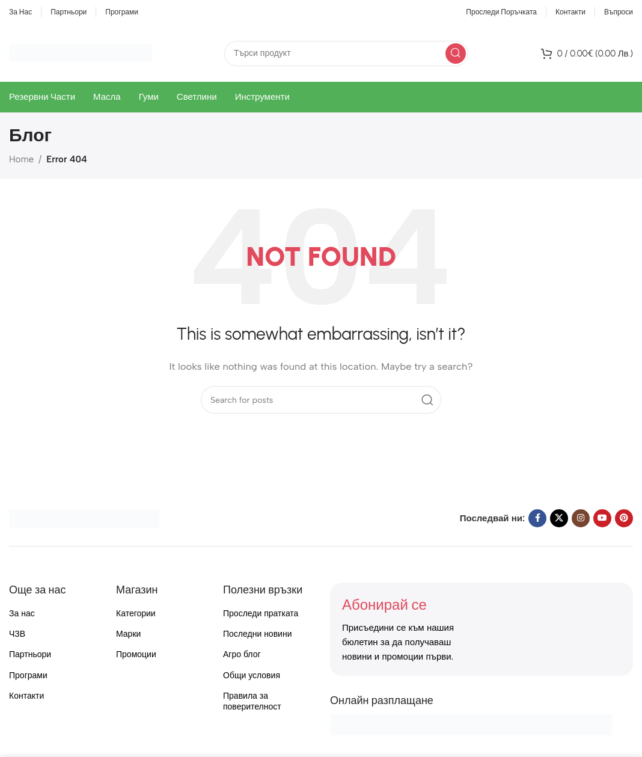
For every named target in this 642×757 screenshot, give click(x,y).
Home (21, 159)
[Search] (346, 53)
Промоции (136, 654)
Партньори (30, 654)
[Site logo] (80, 52)
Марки (128, 634)
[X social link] (559, 518)
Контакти (26, 696)
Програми (28, 675)
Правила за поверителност (252, 701)
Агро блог (242, 654)
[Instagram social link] (581, 518)
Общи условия (251, 675)
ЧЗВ (17, 634)
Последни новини (257, 634)
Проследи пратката (260, 613)
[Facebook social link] (537, 518)
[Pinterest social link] (624, 518)
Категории (136, 613)
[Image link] (84, 517)
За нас (22, 613)
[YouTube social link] (602, 518)
